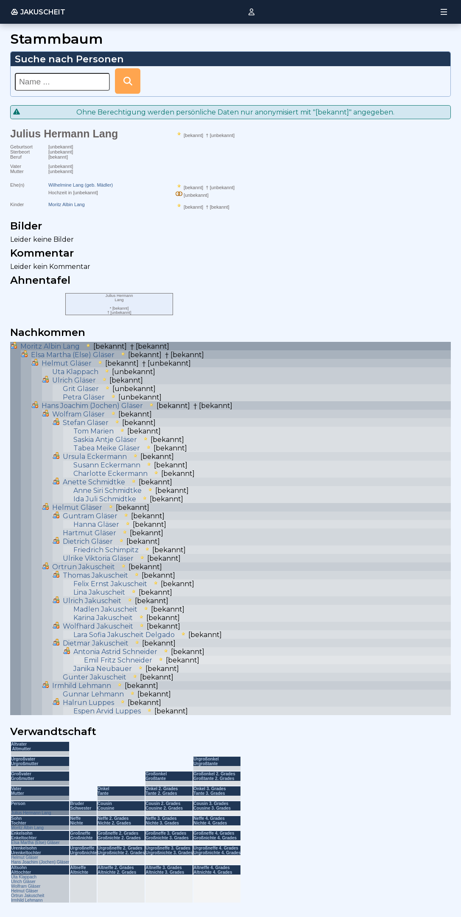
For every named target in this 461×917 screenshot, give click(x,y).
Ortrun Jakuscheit (83, 567)
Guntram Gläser (90, 516)
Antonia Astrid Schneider (115, 652)
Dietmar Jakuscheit (96, 643)
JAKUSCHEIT (37, 12)
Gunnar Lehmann (93, 694)
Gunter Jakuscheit (94, 677)
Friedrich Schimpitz (106, 550)
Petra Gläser (84, 397)
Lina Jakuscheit (99, 592)
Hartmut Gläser (89, 533)
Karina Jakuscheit (103, 618)
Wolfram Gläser (78, 414)
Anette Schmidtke (94, 482)
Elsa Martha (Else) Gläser (73, 355)
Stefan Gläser (86, 423)
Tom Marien (93, 431)
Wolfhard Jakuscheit (98, 626)
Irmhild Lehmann (81, 686)
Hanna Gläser (96, 524)
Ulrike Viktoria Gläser (98, 558)
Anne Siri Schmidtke (107, 490)
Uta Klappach (75, 372)
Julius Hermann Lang (31, 813)
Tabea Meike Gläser (106, 448)
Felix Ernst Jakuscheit (110, 584)
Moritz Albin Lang (66, 204)
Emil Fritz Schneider (118, 660)
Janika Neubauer (102, 669)
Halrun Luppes (88, 703)
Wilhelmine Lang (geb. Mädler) (80, 184)
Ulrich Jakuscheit (92, 601)
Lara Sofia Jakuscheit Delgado (124, 635)
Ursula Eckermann (95, 457)
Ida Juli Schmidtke (104, 499)
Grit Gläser (81, 389)
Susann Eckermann (106, 465)
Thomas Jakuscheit (95, 575)
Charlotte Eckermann (110, 474)
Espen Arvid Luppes (107, 711)
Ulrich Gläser (74, 380)
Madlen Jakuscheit (105, 609)
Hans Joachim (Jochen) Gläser (92, 406)
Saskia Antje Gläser (105, 440)
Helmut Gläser (67, 363)
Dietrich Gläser (88, 541)
